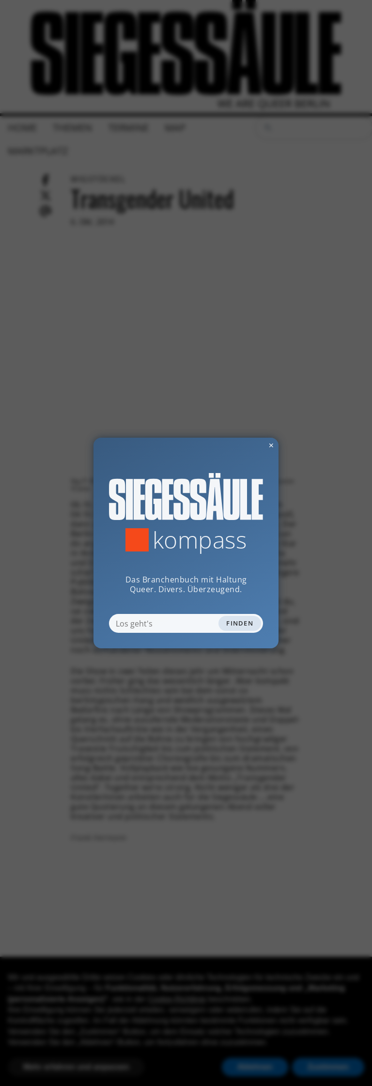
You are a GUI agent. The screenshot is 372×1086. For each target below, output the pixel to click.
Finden (239, 623)
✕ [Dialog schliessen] (247, 445)
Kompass (200, 539)
